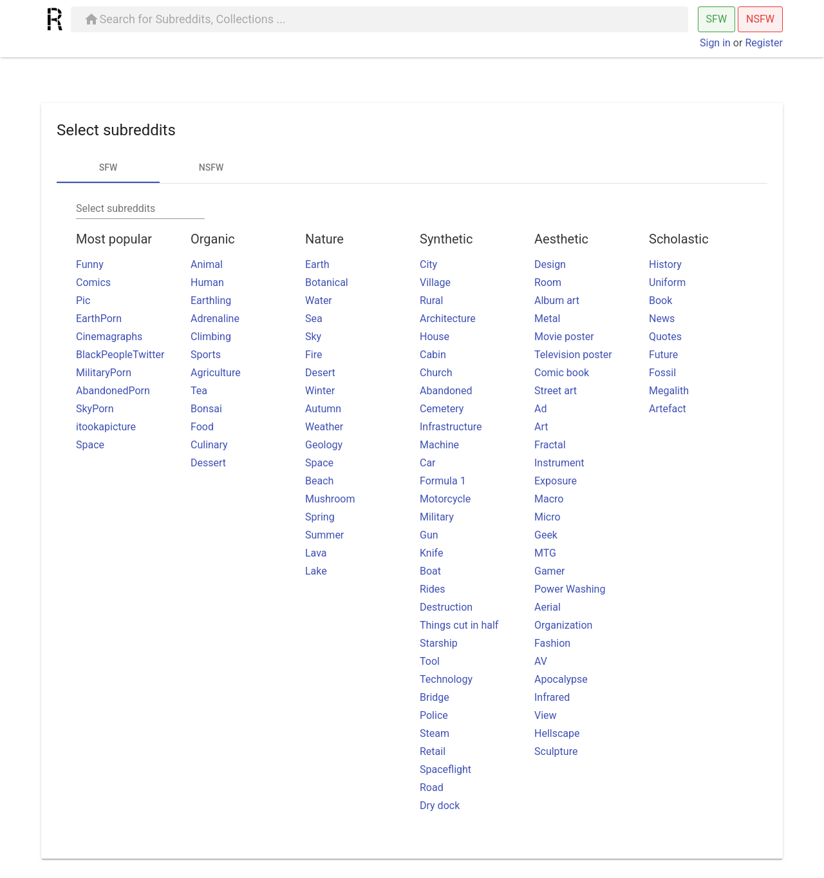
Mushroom (330, 499)
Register (764, 43)
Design (550, 264)
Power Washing (569, 589)
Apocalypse (561, 679)
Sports (206, 354)
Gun (429, 535)
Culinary (209, 445)
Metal (547, 318)
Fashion (552, 643)
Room (547, 282)
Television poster (573, 354)
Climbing (211, 336)
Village (435, 282)
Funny (90, 264)
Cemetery (442, 409)
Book (660, 300)
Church (436, 373)
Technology (446, 679)
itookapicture (106, 427)
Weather (324, 427)
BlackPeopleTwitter (120, 354)
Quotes (665, 336)
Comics (93, 282)
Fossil (662, 373)
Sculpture (555, 751)
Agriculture (216, 373)
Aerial (547, 607)
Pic (83, 300)
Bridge (434, 697)
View (545, 715)
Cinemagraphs (109, 336)
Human (207, 282)
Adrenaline (215, 318)
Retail (432, 751)
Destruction (446, 607)
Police (434, 715)
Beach (319, 481)
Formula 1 (443, 481)
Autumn (323, 409)
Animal (207, 264)
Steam (434, 733)
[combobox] (140, 209)
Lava (316, 553)
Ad (540, 409)
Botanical (326, 282)
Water (318, 300)
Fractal (550, 445)
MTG (545, 553)
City (428, 264)
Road (432, 787)
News (662, 318)
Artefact (667, 409)
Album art (556, 300)
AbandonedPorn (113, 391)
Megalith (669, 391)
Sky (313, 336)
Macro (548, 499)
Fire (314, 354)
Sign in (715, 43)
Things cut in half (459, 625)
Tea (199, 391)
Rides (432, 589)
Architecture (448, 318)
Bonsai (206, 409)
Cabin (433, 354)
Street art (555, 391)
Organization (563, 625)
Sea (314, 318)
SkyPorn (95, 409)
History (665, 264)
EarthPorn (99, 318)
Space (90, 445)
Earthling (211, 300)
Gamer (549, 571)
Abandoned (446, 391)
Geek (545, 535)
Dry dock (440, 805)
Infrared (552, 697)
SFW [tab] (108, 167)
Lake (316, 571)
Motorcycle (445, 499)
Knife (431, 553)
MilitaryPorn (103, 373)
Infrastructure (451, 427)
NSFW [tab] (211, 167)
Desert (320, 373)
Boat (430, 571)
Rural (431, 300)
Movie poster (564, 336)
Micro (547, 517)
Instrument (559, 463)
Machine (439, 445)
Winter (320, 391)
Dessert (208, 463)
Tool (430, 661)
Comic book (561, 373)
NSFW (760, 19)
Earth (317, 264)
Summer (324, 535)
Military (437, 517)
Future (663, 354)
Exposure (555, 481)
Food (202, 427)
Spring (320, 517)
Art (541, 427)
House (434, 336)
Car (428, 463)
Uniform (667, 282)
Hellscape (556, 733)
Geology (323, 445)
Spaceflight (445, 769)
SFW (716, 19)
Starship (439, 643)
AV (540, 661)
